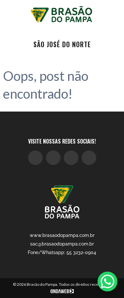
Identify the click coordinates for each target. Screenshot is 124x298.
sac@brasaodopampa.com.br (62, 244)
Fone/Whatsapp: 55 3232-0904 (62, 252)
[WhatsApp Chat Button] (107, 281)
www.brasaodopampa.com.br (62, 235)
